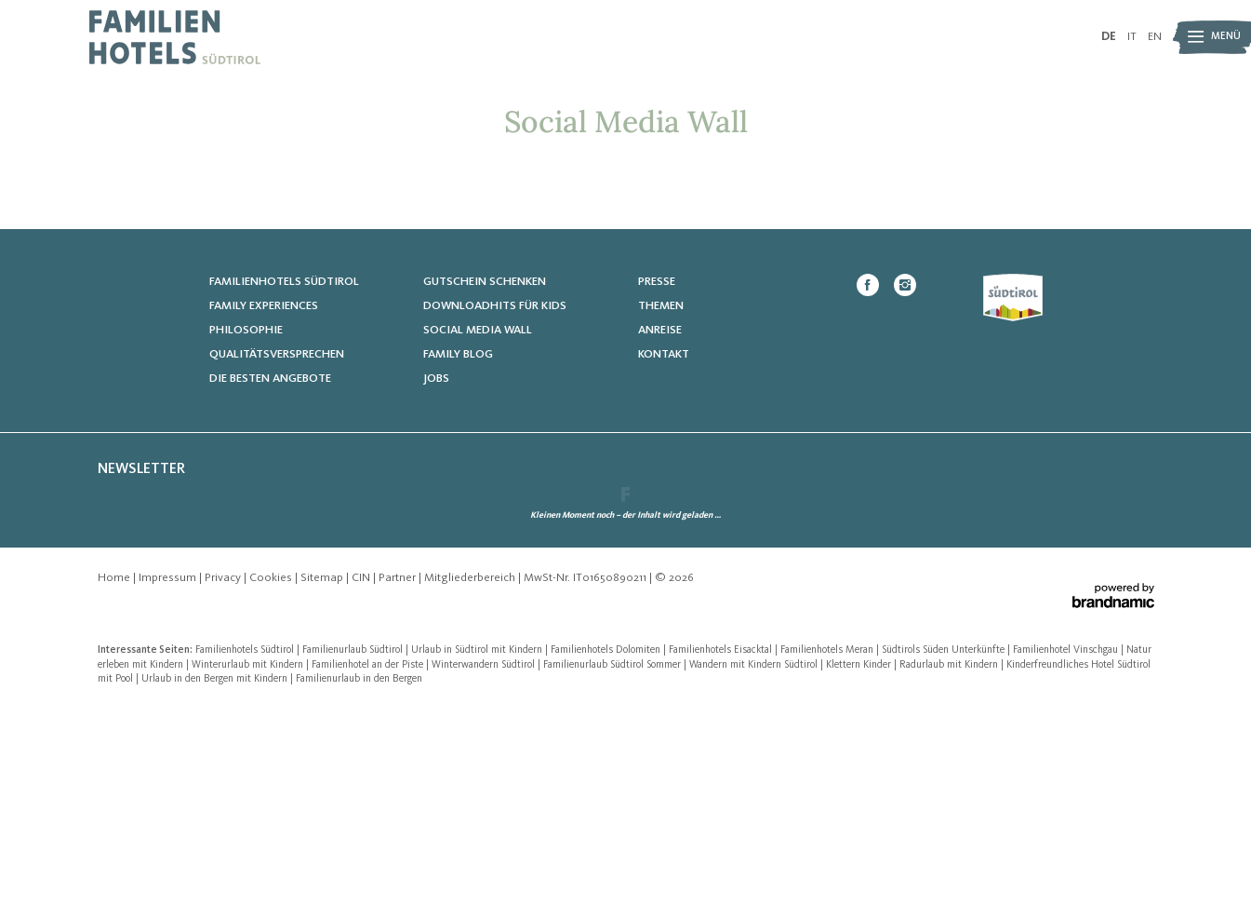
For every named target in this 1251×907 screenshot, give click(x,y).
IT (1132, 37)
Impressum (169, 775)
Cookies (272, 775)
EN (1155, 37)
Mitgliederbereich (471, 775)
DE (1108, 37)
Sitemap (323, 775)
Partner (399, 775)
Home (115, 775)
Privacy (224, 775)
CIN (362, 775)
